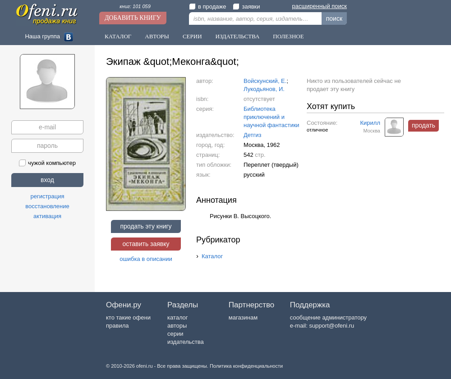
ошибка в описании (146, 259)
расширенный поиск (319, 6)
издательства (185, 341)
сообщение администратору (328, 317)
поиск (334, 18)
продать (423, 125)
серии (175, 333)
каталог (177, 317)
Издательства (238, 36)
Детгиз (253, 135)
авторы (177, 325)
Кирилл (370, 122)
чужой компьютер (47, 163)
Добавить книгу (133, 17)
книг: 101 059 (135, 6)
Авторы (157, 36)
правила (117, 325)
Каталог (118, 36)
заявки (246, 6)
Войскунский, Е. (265, 81)
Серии (192, 36)
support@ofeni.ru (331, 325)
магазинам (243, 317)
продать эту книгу (145, 226)
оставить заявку (145, 243)
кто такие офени (128, 317)
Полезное (288, 36)
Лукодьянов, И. (264, 89)
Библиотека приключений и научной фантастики (271, 116)
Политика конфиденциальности (246, 366)
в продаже (207, 6)
